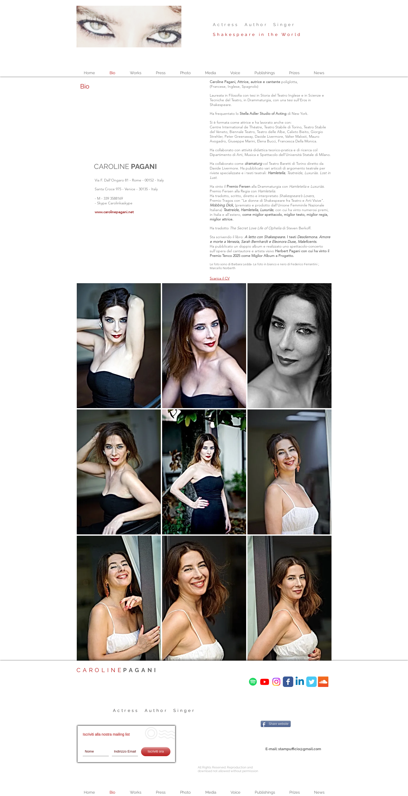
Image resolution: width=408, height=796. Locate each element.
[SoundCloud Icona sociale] (323, 682)
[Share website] (276, 724)
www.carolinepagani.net (114, 212)
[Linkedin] (300, 682)
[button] (119, 345)
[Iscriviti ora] (155, 751)
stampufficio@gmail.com (299, 749)
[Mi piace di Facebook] (293, 715)
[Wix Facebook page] (288, 682)
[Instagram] (276, 682)
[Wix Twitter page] (311, 682)
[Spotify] (253, 682)
